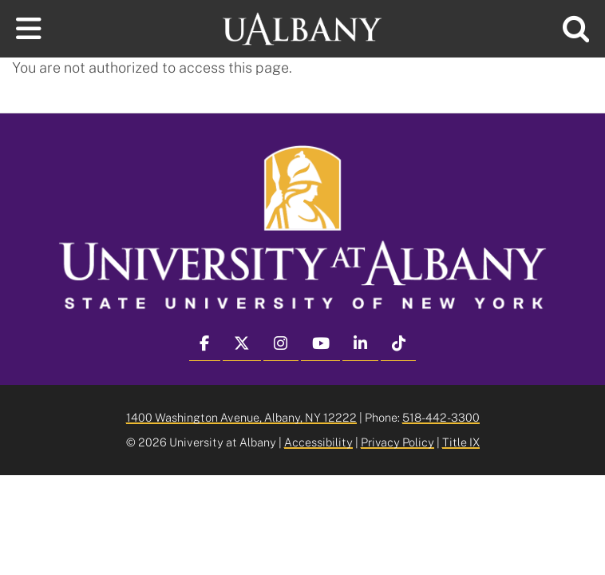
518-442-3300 (441, 417)
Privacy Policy (397, 442)
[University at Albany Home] (302, 26)
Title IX (461, 442)
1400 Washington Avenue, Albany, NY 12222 (241, 417)
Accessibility (318, 442)
